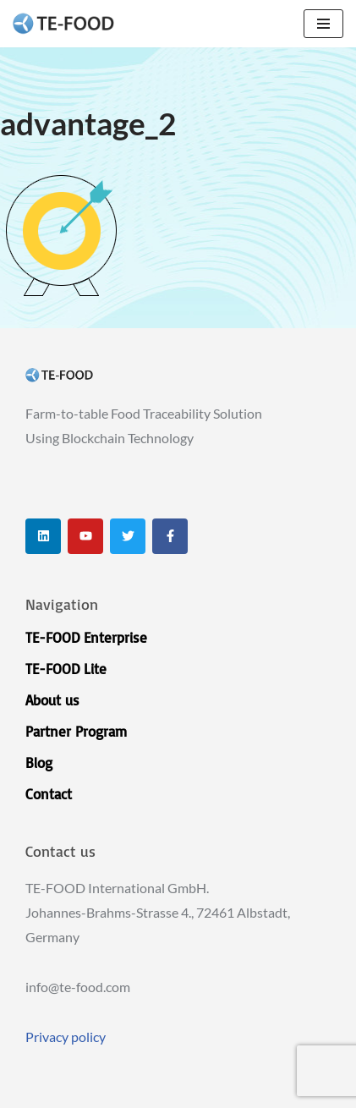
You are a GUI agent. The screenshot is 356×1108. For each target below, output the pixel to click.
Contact (48, 794)
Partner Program (76, 731)
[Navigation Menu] (323, 23)
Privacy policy (65, 1036)
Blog (38, 762)
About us (52, 700)
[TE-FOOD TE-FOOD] (63, 24)
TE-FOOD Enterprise (86, 637)
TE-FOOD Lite (66, 668)
